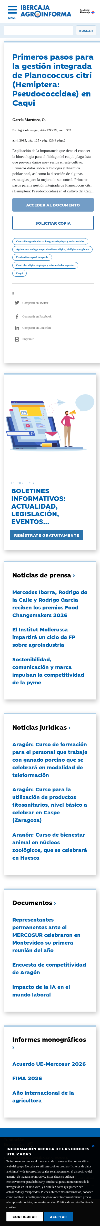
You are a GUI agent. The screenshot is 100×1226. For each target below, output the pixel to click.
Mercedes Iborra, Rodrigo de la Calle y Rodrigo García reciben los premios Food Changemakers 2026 (49, 603)
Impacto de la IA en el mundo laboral (41, 990)
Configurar (25, 1216)
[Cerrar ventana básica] (93, 1146)
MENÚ (12, 18)
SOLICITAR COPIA (53, 223)
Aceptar (58, 1216)
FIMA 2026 (27, 1078)
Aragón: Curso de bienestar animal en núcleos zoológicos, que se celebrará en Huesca (49, 845)
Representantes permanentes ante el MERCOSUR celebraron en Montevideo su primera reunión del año (46, 934)
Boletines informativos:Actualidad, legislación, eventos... (38, 506)
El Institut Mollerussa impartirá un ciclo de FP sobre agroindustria (43, 636)
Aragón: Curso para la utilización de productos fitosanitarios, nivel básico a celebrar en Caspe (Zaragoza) (49, 804)
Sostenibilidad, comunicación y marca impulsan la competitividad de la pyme (48, 670)
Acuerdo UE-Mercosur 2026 (49, 1063)
